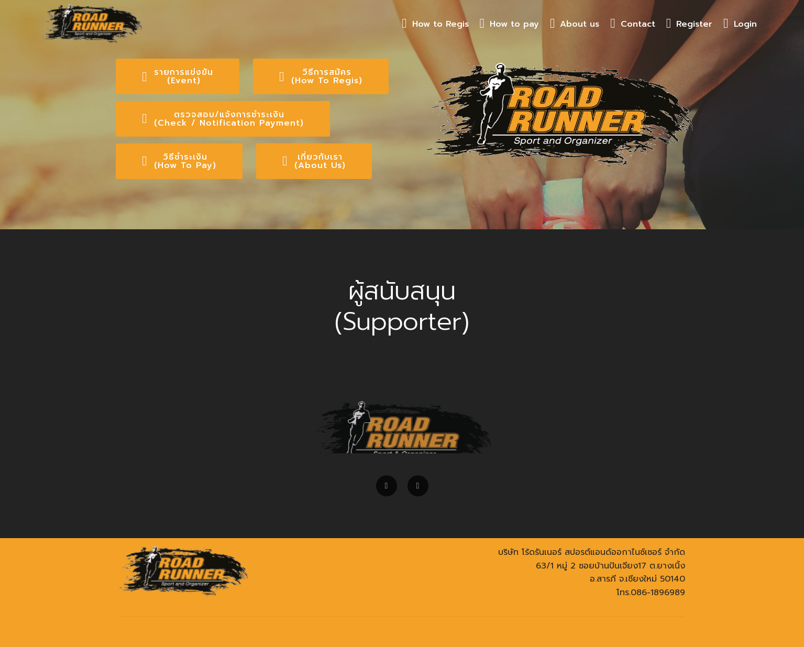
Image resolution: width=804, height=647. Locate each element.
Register (689, 24)
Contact (632, 24)
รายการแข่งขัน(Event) (177, 76)
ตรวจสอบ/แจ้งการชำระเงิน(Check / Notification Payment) (223, 118)
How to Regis (435, 24)
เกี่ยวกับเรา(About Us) (314, 161)
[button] (386, 490)
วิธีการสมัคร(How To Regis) (320, 76)
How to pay (509, 24)
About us (575, 24)
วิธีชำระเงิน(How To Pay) (179, 161)
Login (740, 24)
